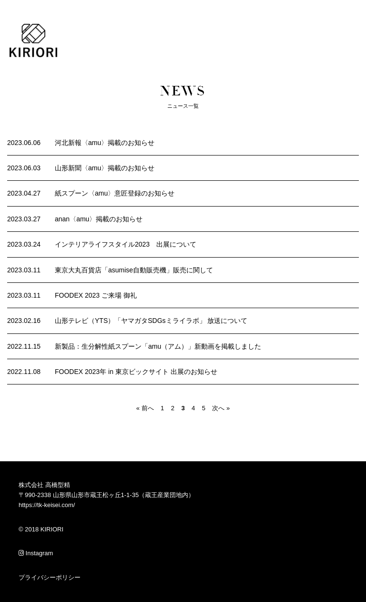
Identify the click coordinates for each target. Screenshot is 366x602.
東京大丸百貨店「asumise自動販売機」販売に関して (134, 270)
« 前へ (145, 408)
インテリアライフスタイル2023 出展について (125, 244)
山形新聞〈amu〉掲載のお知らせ (104, 168)
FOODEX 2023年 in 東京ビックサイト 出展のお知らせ (136, 371)
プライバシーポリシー (50, 577)
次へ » (221, 408)
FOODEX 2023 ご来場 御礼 (96, 295)
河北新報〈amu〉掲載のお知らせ (104, 142)
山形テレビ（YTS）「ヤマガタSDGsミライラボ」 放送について (151, 320)
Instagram (36, 553)
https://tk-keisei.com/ (47, 505)
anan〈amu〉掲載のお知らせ (98, 219)
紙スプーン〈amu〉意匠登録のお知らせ (114, 193)
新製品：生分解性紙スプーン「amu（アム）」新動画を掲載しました (158, 346)
